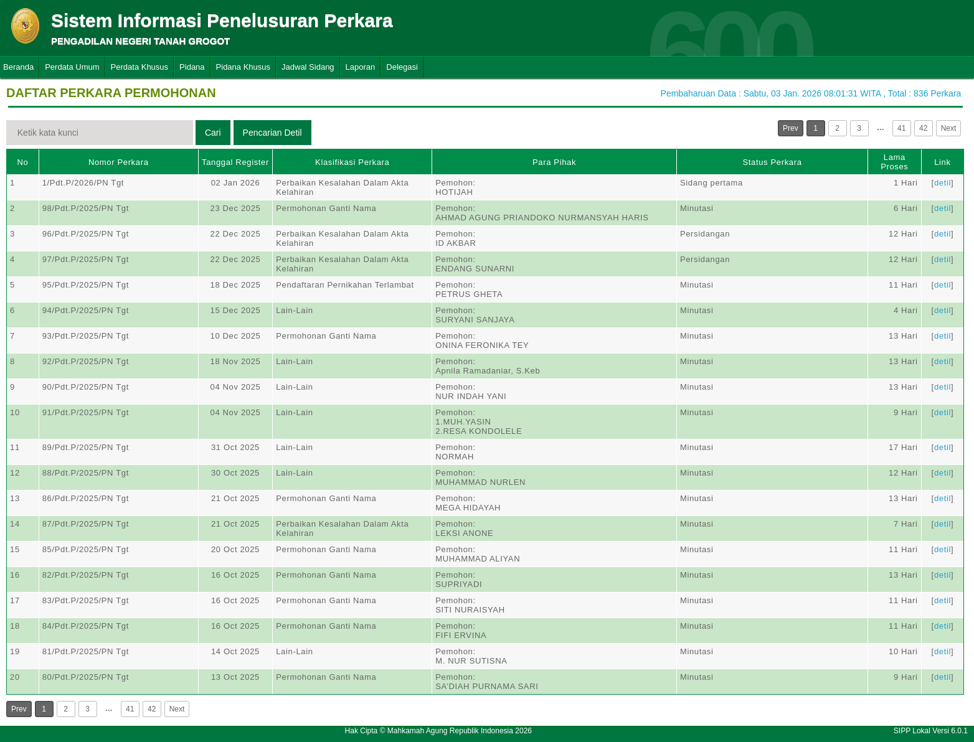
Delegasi (402, 67)
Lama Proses (894, 162)
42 (923, 128)
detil (942, 182)
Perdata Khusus (140, 67)
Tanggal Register (235, 162)
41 (901, 128)
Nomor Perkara (118, 162)
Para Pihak (554, 162)
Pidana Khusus (243, 67)
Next (949, 128)
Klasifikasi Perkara (352, 162)
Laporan (361, 67)
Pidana (191, 67)
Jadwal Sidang (307, 67)
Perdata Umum (72, 67)
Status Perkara (771, 162)
